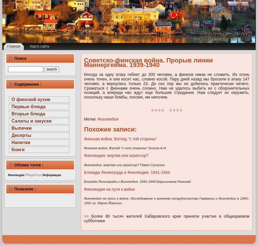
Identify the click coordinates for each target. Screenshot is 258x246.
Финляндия (107, 119)
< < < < (157, 110)
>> (87, 216)
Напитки (20, 142)
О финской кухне (30, 99)
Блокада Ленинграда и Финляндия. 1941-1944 (127, 172)
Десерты (21, 135)
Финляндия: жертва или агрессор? (116, 155)
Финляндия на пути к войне (109, 189)
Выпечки (21, 128)
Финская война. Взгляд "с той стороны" (120, 139)
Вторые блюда (28, 113)
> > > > (175, 110)
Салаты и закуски (31, 121)
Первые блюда (28, 106)
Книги (18, 149)
